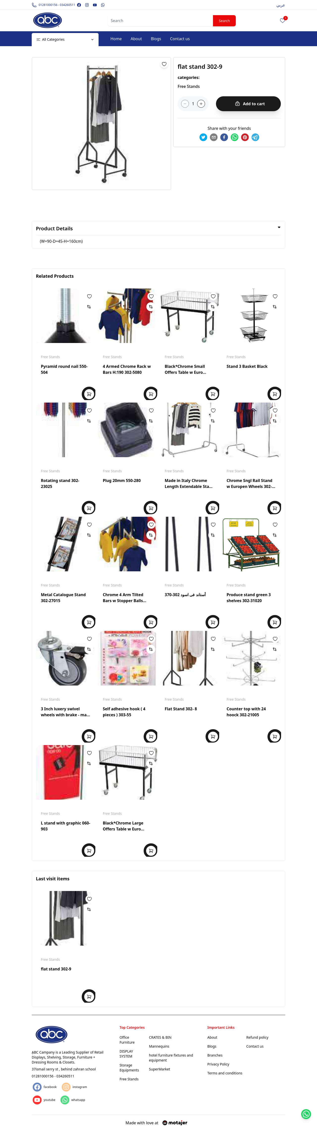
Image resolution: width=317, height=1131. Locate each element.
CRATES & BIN (160, 1037)
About (136, 38)
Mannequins (159, 1046)
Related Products (55, 276)
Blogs (156, 38)
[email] (214, 137)
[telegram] (255, 137)
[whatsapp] (234, 137)
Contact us (180, 38)
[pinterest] (245, 137)
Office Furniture (127, 1040)
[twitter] (203, 137)
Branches (214, 1055)
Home (116, 38)
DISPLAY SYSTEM (126, 1054)
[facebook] (224, 137)
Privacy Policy (218, 1064)
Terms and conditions (224, 1073)
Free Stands (50, 356)
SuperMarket (159, 1069)
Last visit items (52, 879)
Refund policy (257, 1037)
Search (224, 20)
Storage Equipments (129, 1067)
